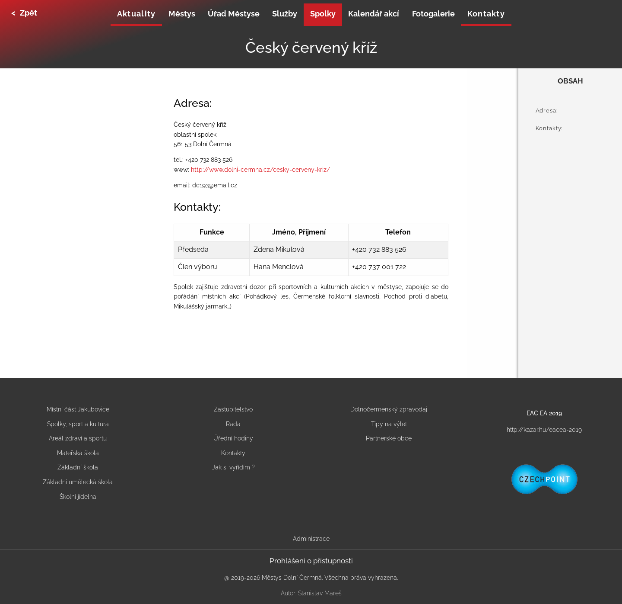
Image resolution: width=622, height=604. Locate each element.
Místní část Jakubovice (78, 409)
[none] (136, 14)
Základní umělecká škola (78, 482)
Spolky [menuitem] (323, 13)
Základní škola (77, 467)
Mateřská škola (78, 453)
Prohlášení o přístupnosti (311, 560)
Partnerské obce (389, 438)
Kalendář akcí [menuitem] (373, 13)
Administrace (311, 538)
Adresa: (547, 110)
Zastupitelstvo (233, 409)
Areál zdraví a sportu (78, 438)
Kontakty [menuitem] (486, 13)
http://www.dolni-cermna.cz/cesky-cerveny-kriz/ (260, 169)
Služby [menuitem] (284, 13)
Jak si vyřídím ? (233, 467)
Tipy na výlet (389, 424)
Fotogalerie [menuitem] (433, 13)
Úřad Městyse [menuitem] (234, 13)
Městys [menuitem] (181, 13)
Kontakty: (549, 128)
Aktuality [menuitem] (136, 13)
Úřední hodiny (233, 438)
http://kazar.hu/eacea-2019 (544, 429)
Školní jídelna (78, 496)
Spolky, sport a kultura (78, 424)
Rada (233, 424)
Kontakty (233, 453)
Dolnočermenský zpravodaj (388, 409)
